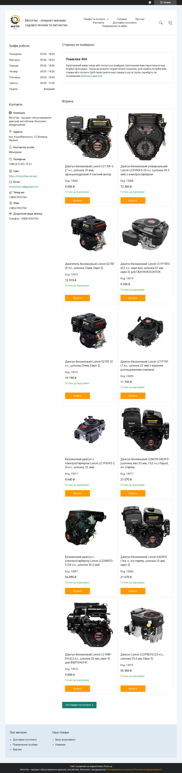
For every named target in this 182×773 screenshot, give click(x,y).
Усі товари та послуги (78, 704)
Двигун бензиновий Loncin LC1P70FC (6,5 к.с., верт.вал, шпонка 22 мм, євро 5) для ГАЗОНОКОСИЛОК (145, 268)
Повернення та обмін (114, 26)
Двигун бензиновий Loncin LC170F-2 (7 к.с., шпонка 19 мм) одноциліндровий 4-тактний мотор (89, 170)
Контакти (98, 22)
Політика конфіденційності (148, 769)
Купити (77, 200)
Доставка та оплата (124, 22)
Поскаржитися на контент (120, 769)
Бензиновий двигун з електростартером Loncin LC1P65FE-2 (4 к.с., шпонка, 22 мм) (90, 463)
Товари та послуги (94, 19)
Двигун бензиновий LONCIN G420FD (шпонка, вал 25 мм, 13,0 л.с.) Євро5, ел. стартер (145, 463)
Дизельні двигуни (91, 76)
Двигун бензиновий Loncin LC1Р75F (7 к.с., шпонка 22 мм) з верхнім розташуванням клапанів (144, 365)
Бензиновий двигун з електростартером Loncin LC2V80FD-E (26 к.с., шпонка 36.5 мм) (89, 561)
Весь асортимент (65, 739)
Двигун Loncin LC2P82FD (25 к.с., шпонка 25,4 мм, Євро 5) (142, 656)
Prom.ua (108, 766)
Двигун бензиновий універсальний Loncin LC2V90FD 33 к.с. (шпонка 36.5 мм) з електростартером (145, 170)
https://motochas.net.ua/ (23, 176)
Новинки (60, 744)
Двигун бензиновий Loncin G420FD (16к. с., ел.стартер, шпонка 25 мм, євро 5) (144, 561)
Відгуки (17, 749)
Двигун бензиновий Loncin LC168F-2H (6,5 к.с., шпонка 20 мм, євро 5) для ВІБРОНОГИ (88, 658)
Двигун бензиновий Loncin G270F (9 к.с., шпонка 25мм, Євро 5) (89, 363)
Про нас (139, 19)
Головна (122, 19)
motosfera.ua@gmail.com (23, 186)
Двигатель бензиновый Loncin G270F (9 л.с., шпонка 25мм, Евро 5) (89, 265)
